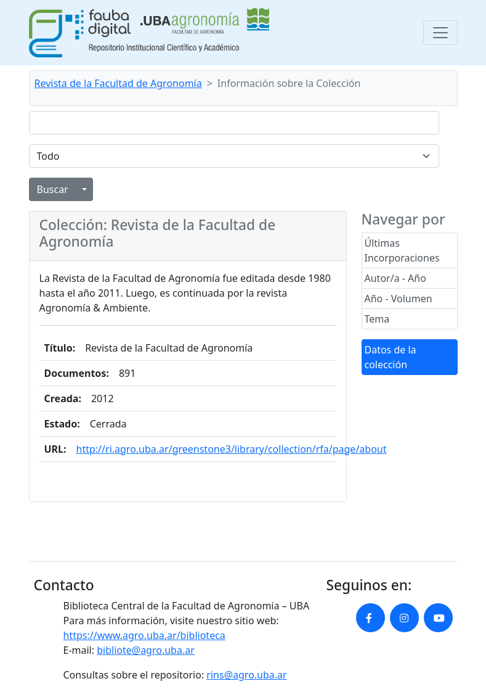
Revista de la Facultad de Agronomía (118, 83)
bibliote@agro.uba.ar (146, 650)
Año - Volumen (398, 298)
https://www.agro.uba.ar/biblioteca (144, 635)
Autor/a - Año (395, 278)
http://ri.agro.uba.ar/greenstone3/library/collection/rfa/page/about (231, 449)
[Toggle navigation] (440, 32)
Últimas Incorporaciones (402, 250)
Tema (377, 319)
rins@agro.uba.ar (246, 675)
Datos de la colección (390, 357)
